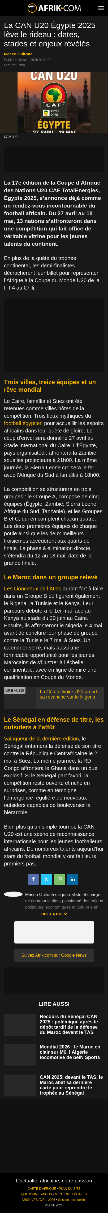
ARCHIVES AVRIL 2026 (38, 1200)
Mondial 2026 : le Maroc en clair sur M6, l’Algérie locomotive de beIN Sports (70, 1052)
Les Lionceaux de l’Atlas (32, 588)
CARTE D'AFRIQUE (42, 1189)
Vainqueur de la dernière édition (41, 739)
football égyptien (23, 423)
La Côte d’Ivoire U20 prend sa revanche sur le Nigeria (68, 694)
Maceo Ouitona (18, 54)
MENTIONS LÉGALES (71, 1194)
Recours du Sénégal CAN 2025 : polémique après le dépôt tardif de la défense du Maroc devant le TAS (69, 1024)
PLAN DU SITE (69, 1189)
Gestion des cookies (72, 1200)
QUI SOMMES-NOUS (36, 1194)
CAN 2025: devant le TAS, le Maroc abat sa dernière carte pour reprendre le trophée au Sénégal (71, 1085)
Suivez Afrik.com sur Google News (54, 955)
